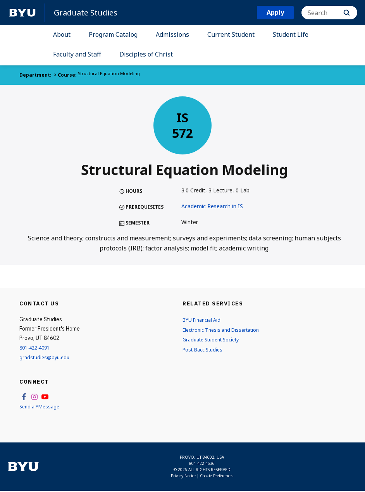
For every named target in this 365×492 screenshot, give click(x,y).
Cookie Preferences (216, 477)
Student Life (290, 34)
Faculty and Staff (77, 54)
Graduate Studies (88, 12)
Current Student (231, 34)
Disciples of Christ (146, 54)
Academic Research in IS (212, 206)
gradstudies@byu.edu (46, 357)
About (62, 34)
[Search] (329, 12)
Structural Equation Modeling (110, 75)
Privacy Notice (183, 477)
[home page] (22, 13)
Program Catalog (113, 34)
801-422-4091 (36, 347)
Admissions (172, 34)
